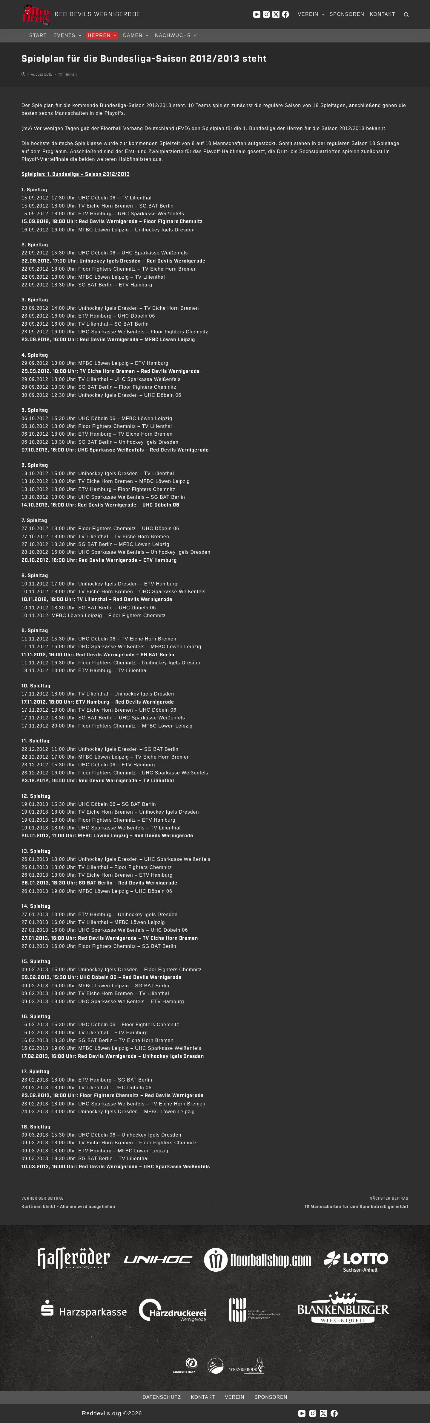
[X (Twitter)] (276, 14)
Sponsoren (347, 14)
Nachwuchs (176, 35)
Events (68, 35)
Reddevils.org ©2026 (112, 1413)
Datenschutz (162, 1397)
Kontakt (382, 14)
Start (38, 35)
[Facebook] (285, 14)
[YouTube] (256, 14)
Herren (103, 35)
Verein (312, 14)
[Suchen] (406, 14)
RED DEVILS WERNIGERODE (97, 14)
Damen (136, 35)
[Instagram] (266, 14)
